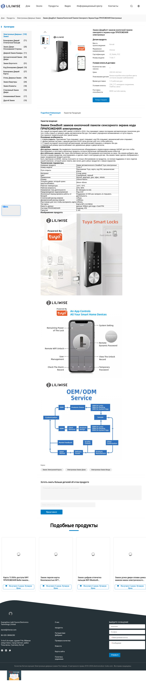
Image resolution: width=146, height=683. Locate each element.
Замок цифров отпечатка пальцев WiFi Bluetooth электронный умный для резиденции (89, 579)
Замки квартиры (15, 82)
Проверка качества (62, 641)
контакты (113, 6)
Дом (28, 6)
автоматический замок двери (15, 58)
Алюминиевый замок (15, 96)
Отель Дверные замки (15, 78)
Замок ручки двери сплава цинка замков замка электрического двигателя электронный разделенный (130, 579)
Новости (58, 646)
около (39, 6)
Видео (68, 6)
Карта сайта (60, 651)
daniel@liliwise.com (8, 630)
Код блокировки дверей (15, 67)
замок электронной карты (52, 470)
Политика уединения (59, 658)
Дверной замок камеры (15, 53)
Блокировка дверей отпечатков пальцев (15, 41)
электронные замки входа (100, 470)
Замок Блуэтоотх (15, 63)
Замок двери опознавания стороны (15, 48)
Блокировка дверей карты (15, 73)
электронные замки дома (76, 470)
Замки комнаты (15, 86)
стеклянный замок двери (15, 91)
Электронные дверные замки (15, 35)
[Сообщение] (127, 645)
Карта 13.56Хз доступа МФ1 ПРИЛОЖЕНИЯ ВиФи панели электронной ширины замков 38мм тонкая (16, 579)
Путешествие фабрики (60, 634)
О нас (57, 622)
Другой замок (15, 100)
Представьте (51, 512)
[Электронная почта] (127, 637)
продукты (53, 6)
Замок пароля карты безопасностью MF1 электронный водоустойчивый (54, 579)
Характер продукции (72, 113)
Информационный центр (89, 6)
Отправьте (114, 655)
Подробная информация (51, 113)
